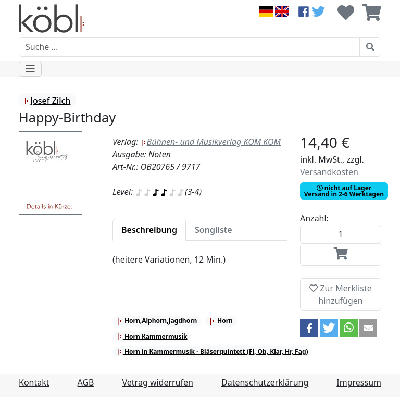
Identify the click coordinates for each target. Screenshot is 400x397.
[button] (309, 328)
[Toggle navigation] (30, 69)
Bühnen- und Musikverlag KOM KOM (211, 141)
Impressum (358, 382)
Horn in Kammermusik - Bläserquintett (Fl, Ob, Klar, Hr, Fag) (212, 351)
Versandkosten (329, 172)
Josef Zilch (47, 100)
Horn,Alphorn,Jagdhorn (157, 320)
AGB (86, 382)
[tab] (149, 230)
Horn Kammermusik (152, 336)
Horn (221, 320)
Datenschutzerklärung (264, 382)
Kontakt (34, 382)
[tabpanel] (200, 266)
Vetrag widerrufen (157, 382)
